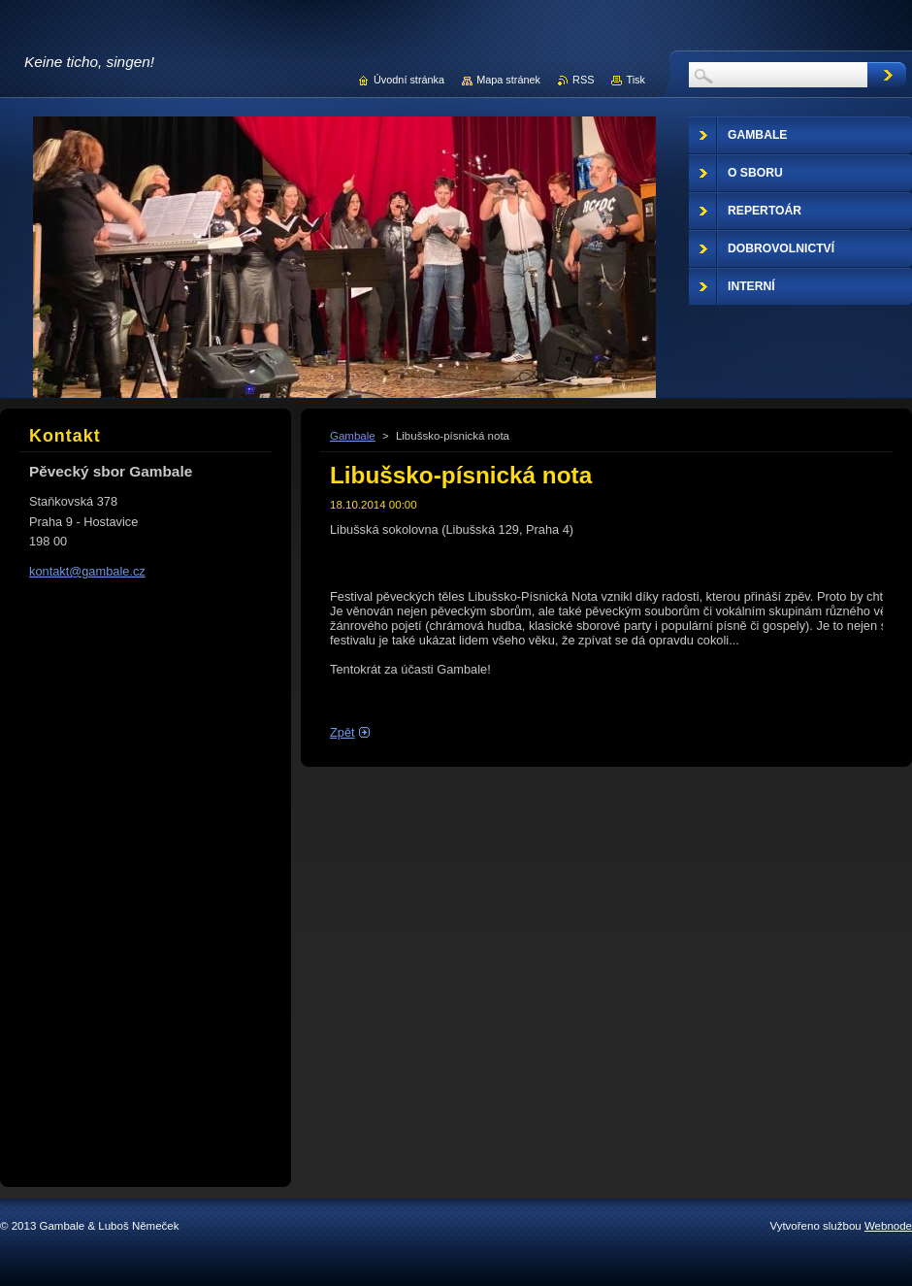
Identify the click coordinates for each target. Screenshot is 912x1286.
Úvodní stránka (409, 79)
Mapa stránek (508, 79)
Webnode (888, 1226)
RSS (583, 79)
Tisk (635, 79)
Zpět (342, 732)
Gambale (352, 436)
